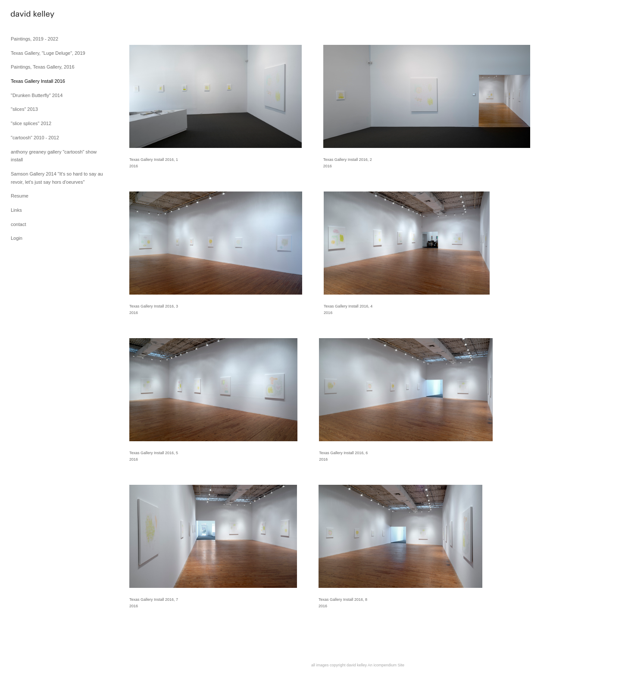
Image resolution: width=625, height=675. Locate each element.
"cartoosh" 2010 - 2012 (35, 137)
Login (16, 238)
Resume (19, 195)
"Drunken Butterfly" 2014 (36, 95)
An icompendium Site (386, 665)
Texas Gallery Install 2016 (38, 81)
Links (16, 210)
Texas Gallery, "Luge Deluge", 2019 (48, 53)
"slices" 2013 (24, 109)
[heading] (32, 15)
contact (18, 224)
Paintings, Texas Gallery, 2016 (43, 66)
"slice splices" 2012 (31, 123)
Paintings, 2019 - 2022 (34, 38)
